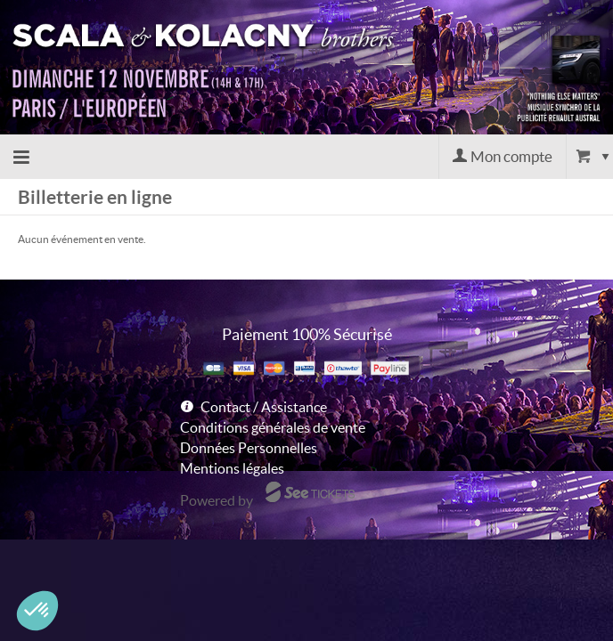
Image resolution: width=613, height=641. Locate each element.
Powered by (216, 500)
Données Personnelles (248, 448)
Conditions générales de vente (272, 427)
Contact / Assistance (263, 407)
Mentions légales (232, 468)
